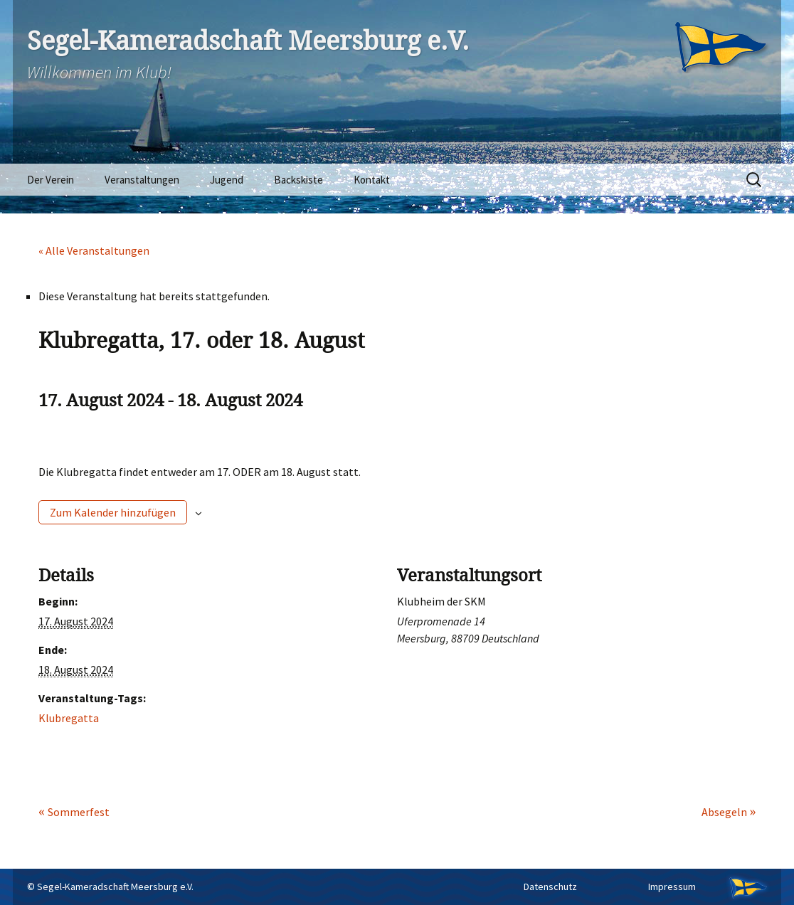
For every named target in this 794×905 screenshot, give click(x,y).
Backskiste (298, 179)
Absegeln (725, 812)
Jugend (226, 179)
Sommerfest (79, 812)
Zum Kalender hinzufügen (113, 512)
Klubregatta (68, 718)
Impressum (672, 886)
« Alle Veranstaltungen (93, 250)
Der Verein (50, 179)
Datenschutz (550, 886)
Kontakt (372, 179)
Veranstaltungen (142, 179)
